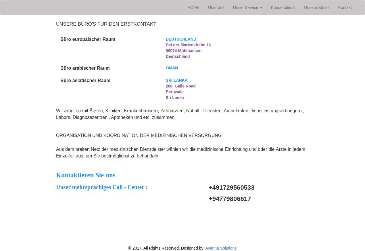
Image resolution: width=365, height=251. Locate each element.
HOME (195, 7)
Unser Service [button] (247, 7)
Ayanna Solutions (221, 248)
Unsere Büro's (316, 7)
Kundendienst (283, 7)
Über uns (216, 7)
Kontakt (345, 7)
